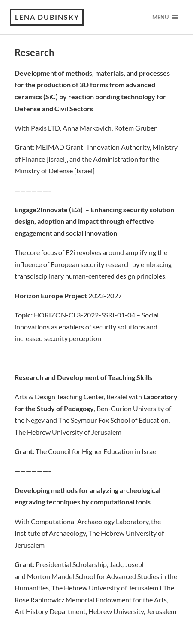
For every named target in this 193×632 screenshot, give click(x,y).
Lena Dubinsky (47, 17)
